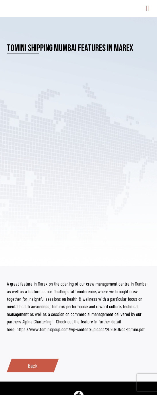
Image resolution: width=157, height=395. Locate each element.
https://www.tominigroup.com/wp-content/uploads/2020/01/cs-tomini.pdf (81, 329)
